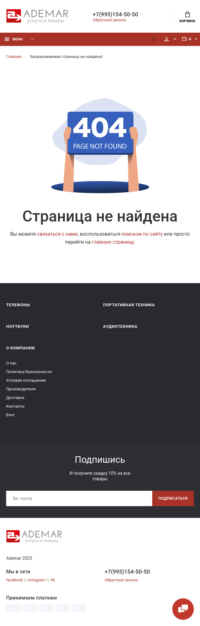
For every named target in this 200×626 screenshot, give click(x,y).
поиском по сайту (142, 234)
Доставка (15, 397)
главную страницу (113, 242)
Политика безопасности (29, 371)
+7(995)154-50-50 (115, 14)
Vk (52, 580)
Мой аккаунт (166, 39)
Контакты (15, 406)
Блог (10, 415)
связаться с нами (57, 234)
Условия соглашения (26, 380)
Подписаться (173, 498)
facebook (14, 580)
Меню (14, 39)
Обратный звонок (109, 20)
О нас (11, 363)
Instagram (36, 580)
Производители (21, 389)
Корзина (187, 17)
